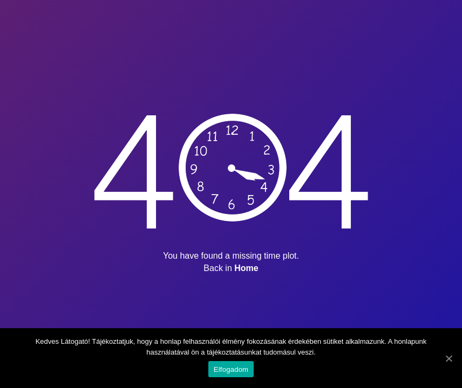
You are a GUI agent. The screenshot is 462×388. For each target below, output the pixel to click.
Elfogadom (231, 369)
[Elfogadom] (448, 358)
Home (246, 268)
